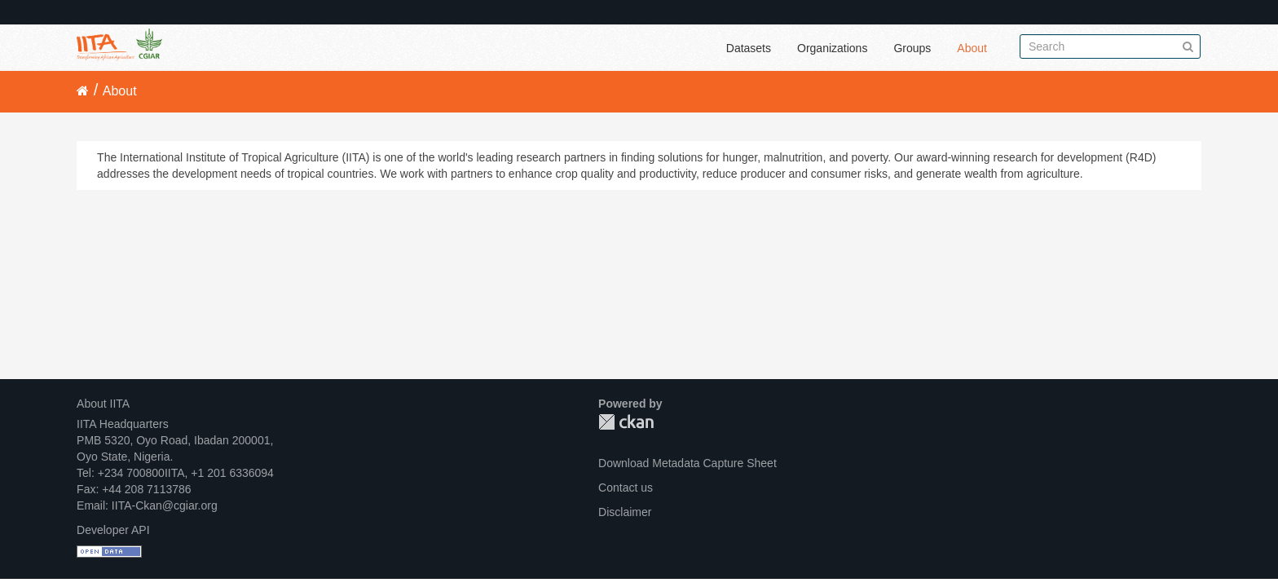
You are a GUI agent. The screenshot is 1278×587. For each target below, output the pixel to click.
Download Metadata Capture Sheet (687, 463)
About (972, 48)
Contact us (625, 487)
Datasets (748, 48)
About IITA (103, 403)
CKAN (626, 421)
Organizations (832, 48)
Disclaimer (624, 512)
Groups (912, 48)
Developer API (113, 529)
